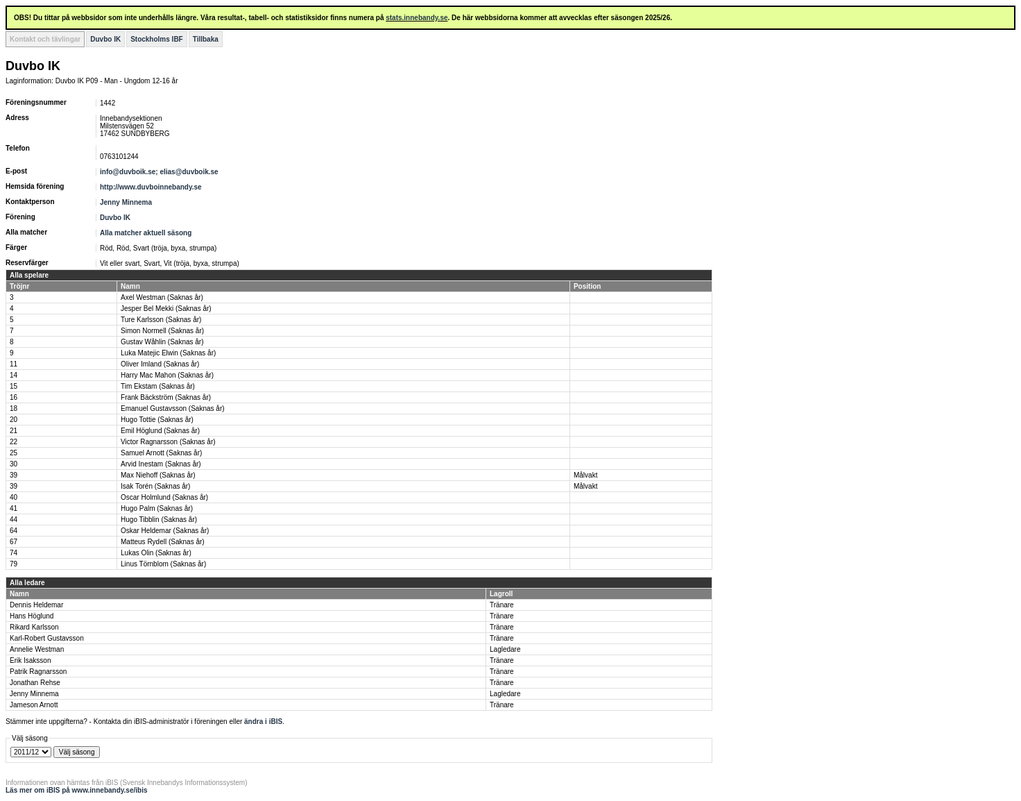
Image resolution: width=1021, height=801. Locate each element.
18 (13, 408)
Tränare (502, 605)
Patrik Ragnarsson (38, 671)
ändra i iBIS (263, 721)
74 (13, 553)
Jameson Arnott (34, 705)
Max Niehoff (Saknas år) (158, 475)
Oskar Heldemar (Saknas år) (165, 530)
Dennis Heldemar (36, 605)
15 (13, 386)
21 (13, 431)
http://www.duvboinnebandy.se (151, 187)
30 (13, 464)
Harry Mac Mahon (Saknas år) (167, 375)
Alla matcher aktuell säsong (145, 233)
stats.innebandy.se (416, 18)
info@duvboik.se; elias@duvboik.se (159, 172)
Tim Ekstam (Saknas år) (158, 386)
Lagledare (505, 649)
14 (13, 375)
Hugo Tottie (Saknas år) (157, 419)
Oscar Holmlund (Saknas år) (164, 497)
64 (13, 530)
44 (13, 519)
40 (13, 497)
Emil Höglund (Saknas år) (160, 431)
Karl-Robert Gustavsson (47, 638)
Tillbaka (205, 39)
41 (13, 508)
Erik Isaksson (30, 660)
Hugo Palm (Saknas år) (157, 508)
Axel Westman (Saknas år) (162, 297)
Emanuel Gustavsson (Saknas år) (173, 408)
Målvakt (585, 475)
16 (13, 397)
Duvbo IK (105, 39)
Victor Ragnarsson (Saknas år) (168, 442)
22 (13, 442)
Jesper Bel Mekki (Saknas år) (166, 308)
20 (13, 419)
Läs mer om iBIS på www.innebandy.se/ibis (77, 790)
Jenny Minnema (126, 202)
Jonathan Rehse (35, 682)
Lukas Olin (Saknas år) (156, 553)
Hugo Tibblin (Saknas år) (159, 519)
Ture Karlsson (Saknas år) (161, 319)
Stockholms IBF (156, 39)
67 (13, 542)
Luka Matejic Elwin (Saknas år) (168, 353)
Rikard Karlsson (34, 627)
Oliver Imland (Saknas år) (160, 364)
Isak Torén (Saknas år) (155, 486)
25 (13, 453)
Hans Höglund (31, 616)
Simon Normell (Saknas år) (162, 331)
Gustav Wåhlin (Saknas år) (162, 342)
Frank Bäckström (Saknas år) (166, 397)
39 (13, 475)
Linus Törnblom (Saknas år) (163, 564)
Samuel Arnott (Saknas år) (161, 453)
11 (13, 364)
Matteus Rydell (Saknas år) (163, 542)
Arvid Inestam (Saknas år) (161, 464)
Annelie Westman (37, 649)
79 (13, 564)
